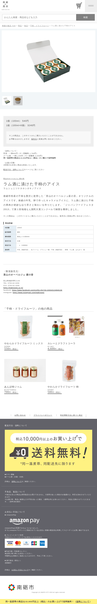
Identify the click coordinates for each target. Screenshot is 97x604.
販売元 (34, 139)
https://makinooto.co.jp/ (13, 288)
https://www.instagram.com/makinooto (28, 292)
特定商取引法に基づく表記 (71, 415)
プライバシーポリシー (43, 415)
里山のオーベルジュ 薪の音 (14, 178)
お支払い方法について (20, 570)
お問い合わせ (20, 415)
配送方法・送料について (13, 169)
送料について (82, 601)
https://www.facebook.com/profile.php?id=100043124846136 (37, 290)
